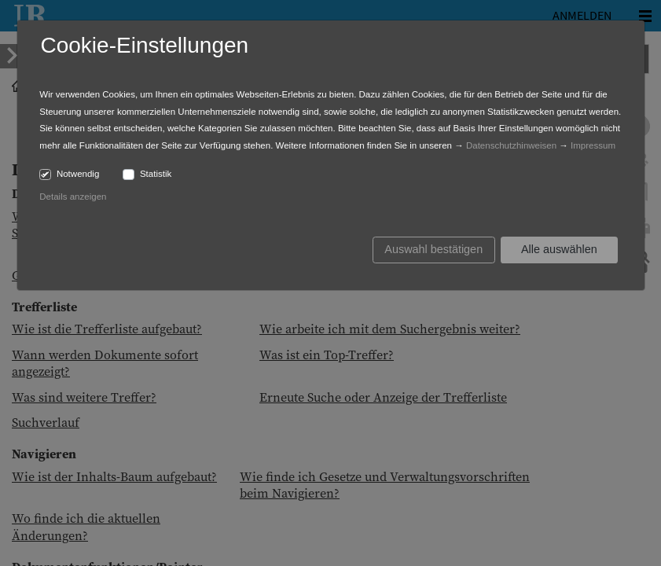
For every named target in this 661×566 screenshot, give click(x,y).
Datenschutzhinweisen (511, 145)
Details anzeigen (72, 196)
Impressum (593, 145)
